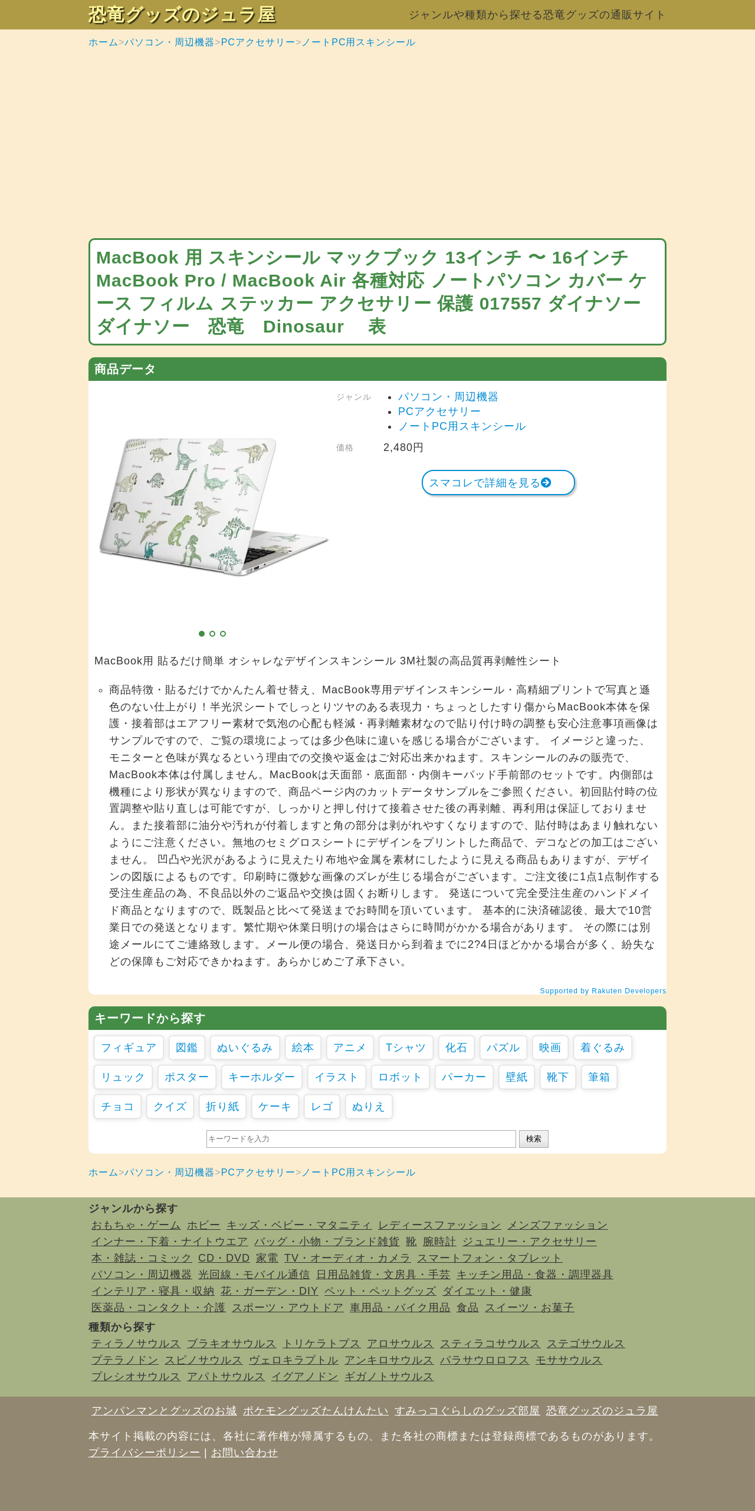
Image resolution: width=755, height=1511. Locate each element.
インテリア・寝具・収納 (153, 1291)
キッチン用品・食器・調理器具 (535, 1274)
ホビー (204, 1225)
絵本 (303, 1048)
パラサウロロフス (485, 1360)
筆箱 (599, 1077)
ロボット (400, 1077)
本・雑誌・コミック (141, 1258)
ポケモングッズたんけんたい (316, 1411)
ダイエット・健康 (487, 1291)
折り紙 (222, 1106)
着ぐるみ (602, 1048)
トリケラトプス (322, 1343)
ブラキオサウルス (232, 1343)
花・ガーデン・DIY (270, 1291)
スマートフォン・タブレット (490, 1258)
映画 (550, 1048)
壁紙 (516, 1077)
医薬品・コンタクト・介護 (158, 1308)
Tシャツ (406, 1048)
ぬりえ (369, 1106)
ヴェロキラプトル (294, 1360)
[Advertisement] (377, 143)
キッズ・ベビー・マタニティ (299, 1225)
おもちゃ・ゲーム (136, 1225)
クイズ (170, 1106)
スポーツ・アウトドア (288, 1308)
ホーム (103, 42)
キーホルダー (262, 1077)
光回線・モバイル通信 (254, 1274)
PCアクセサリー (258, 42)
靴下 (558, 1077)
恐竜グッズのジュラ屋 (181, 14)
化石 (456, 1048)
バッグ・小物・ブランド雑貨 (327, 1241)
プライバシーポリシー (144, 1453)
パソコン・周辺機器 (169, 42)
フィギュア (129, 1048)
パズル (503, 1048)
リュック (123, 1077)
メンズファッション (557, 1225)
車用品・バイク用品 (400, 1308)
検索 (533, 1138)
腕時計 (440, 1241)
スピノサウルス (204, 1360)
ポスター (187, 1077)
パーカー (464, 1077)
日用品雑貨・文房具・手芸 (383, 1274)
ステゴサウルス (586, 1343)
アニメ (350, 1048)
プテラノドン (125, 1360)
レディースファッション (439, 1225)
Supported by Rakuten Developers (603, 991)
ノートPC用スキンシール (358, 42)
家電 (267, 1258)
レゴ (322, 1106)
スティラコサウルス (490, 1343)
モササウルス (569, 1360)
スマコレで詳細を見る (490, 483)
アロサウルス (400, 1343)
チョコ (117, 1106)
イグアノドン (305, 1376)
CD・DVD (224, 1258)
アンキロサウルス (389, 1360)
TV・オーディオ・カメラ (347, 1258)
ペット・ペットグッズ (380, 1291)
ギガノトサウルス (389, 1376)
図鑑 (187, 1048)
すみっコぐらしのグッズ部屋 (467, 1411)
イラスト (336, 1077)
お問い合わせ (244, 1453)
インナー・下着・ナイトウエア (169, 1241)
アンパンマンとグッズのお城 (164, 1411)
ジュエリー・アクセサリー (529, 1241)
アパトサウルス (226, 1376)
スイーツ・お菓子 (530, 1308)
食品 (468, 1308)
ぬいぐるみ (245, 1048)
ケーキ (275, 1106)
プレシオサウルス (136, 1376)
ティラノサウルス (136, 1343)
